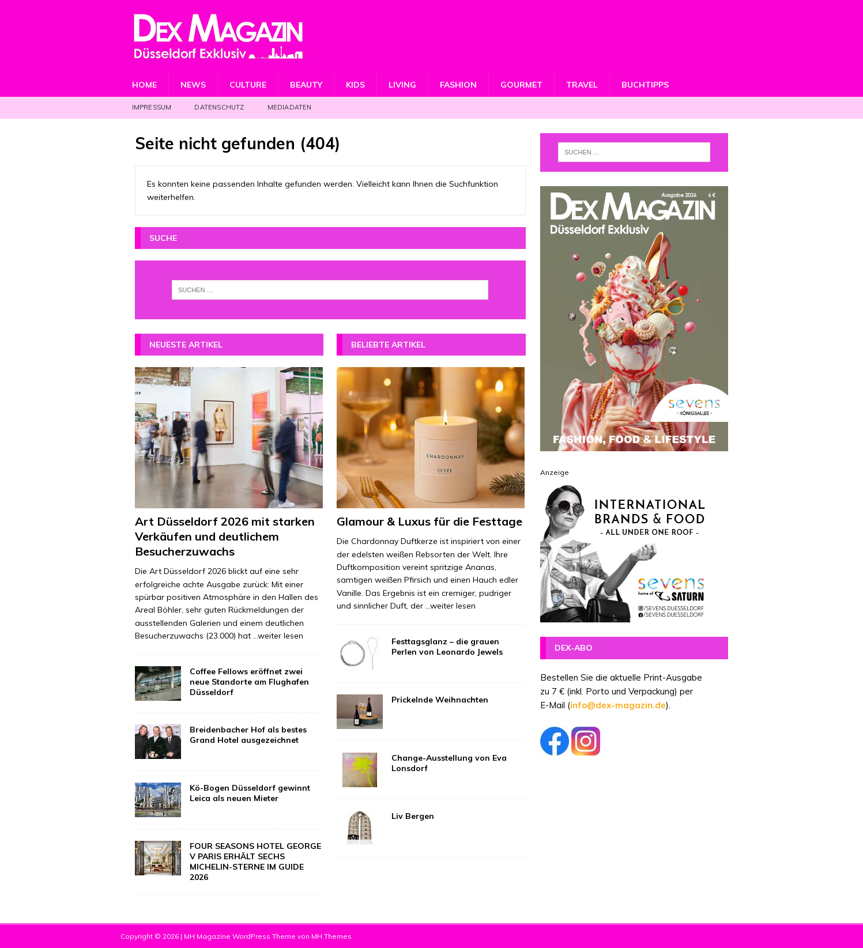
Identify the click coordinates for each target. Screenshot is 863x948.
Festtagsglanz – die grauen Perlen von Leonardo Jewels (447, 646)
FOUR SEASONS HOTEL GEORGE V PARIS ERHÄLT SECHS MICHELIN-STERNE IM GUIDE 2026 (255, 862)
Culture (247, 85)
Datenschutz (219, 107)
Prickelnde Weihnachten (439, 699)
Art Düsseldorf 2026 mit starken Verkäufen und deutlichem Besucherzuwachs (225, 536)
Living (402, 85)
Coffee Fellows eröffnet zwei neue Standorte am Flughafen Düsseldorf (249, 681)
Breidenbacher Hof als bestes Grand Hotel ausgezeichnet (248, 734)
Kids (355, 85)
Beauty (306, 85)
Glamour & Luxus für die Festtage (429, 521)
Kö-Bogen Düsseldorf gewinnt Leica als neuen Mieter (250, 793)
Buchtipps (645, 85)
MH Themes (331, 936)
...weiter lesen (278, 635)
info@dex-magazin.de (618, 705)
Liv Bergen (412, 816)
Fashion (458, 85)
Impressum (152, 107)
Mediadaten (289, 107)
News (193, 85)
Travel (582, 85)
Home (144, 85)
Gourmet (521, 85)
